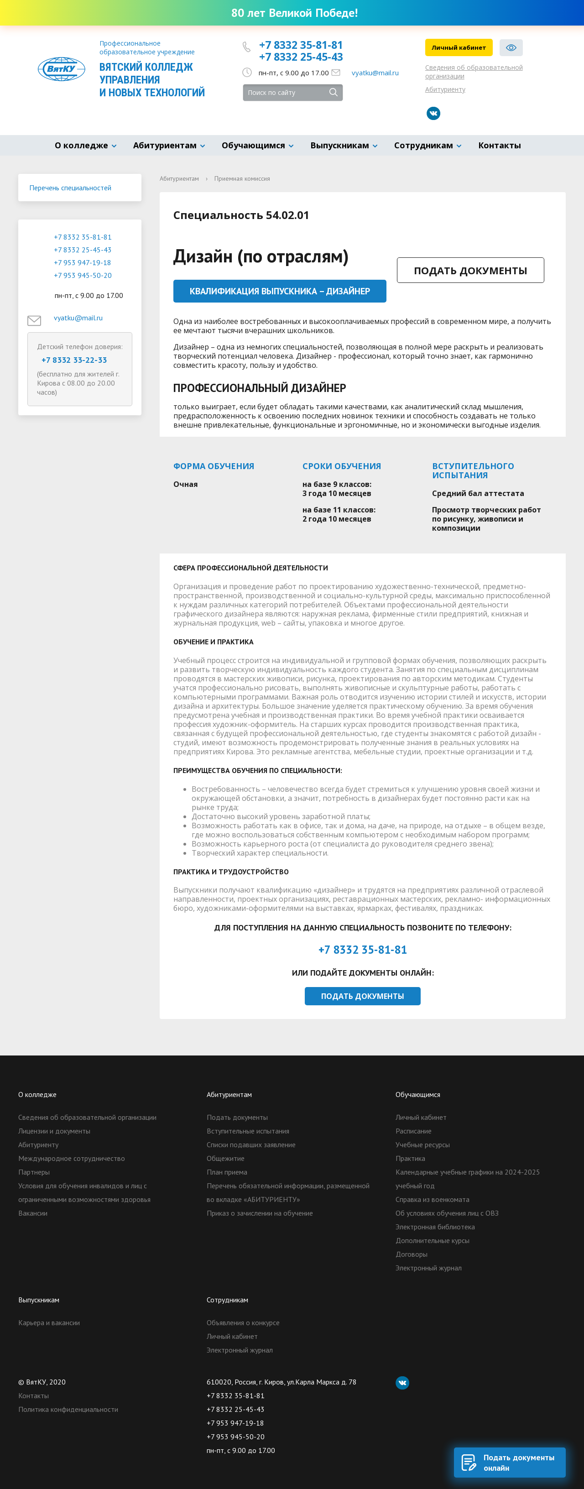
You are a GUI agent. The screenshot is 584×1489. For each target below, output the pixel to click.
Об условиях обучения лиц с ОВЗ (447, 1212)
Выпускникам (339, 145)
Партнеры (34, 1171)
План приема (227, 1171)
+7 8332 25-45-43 (301, 56)
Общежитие (226, 1158)
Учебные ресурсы (423, 1144)
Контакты (499, 145)
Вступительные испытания (248, 1130)
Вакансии (32, 1212)
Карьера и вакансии (49, 1322)
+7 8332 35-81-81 (301, 44)
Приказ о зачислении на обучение (260, 1212)
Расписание (414, 1130)
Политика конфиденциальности (68, 1409)
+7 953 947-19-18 (82, 262)
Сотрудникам (423, 145)
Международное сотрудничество (71, 1158)
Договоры (412, 1254)
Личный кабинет (459, 47)
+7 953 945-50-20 (83, 275)
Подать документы (470, 270)
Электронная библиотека (435, 1226)
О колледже (81, 145)
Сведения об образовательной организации (474, 71)
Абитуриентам (165, 145)
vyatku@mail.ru (375, 72)
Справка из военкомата (432, 1199)
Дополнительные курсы (432, 1240)
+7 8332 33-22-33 (74, 360)
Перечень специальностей (70, 187)
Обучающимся (253, 145)
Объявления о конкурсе (243, 1322)
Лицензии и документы (54, 1130)
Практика (410, 1158)
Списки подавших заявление (251, 1144)
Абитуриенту (445, 89)
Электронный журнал (429, 1267)
